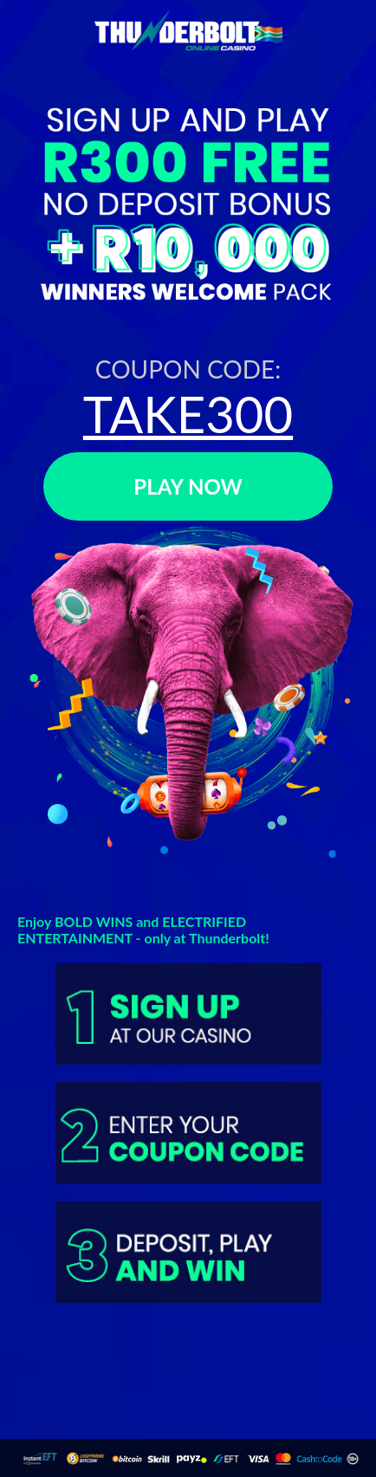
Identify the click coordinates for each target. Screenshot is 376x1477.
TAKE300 (188, 414)
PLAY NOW (187, 486)
